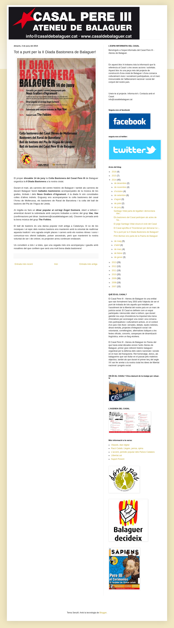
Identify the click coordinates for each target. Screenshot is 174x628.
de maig (118, 241)
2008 (114, 282)
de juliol (118, 203)
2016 (114, 171)
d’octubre (118, 191)
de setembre (120, 195)
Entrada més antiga (88, 264)
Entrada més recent (24, 264)
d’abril (117, 245)
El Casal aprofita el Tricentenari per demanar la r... (137, 228)
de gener (118, 257)
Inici (56, 264)
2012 (114, 266)
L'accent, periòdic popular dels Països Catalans (133, 452)
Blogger (103, 612)
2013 (114, 262)
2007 (114, 286)
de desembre (120, 183)
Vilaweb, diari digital (120, 445)
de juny (117, 207)
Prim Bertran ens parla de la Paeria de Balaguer (136, 236)
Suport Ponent (117, 459)
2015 (114, 175)
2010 (114, 274)
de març (118, 249)
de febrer (118, 253)
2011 (114, 270)
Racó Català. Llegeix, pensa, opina (127, 448)
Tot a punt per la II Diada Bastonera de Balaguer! (136, 232)
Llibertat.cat (116, 455)
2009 (114, 278)
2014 (114, 180)
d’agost (117, 199)
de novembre (120, 187)
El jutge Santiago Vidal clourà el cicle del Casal (135, 224)
